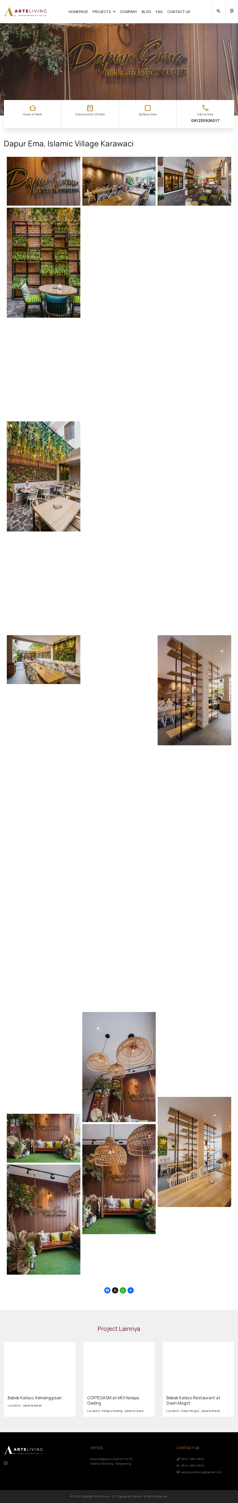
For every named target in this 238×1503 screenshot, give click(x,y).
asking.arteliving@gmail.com (199, 1472)
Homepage (78, 11)
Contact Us (178, 11)
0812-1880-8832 (190, 1459)
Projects (104, 11)
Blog (146, 11)
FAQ (159, 11)
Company (128, 11)
